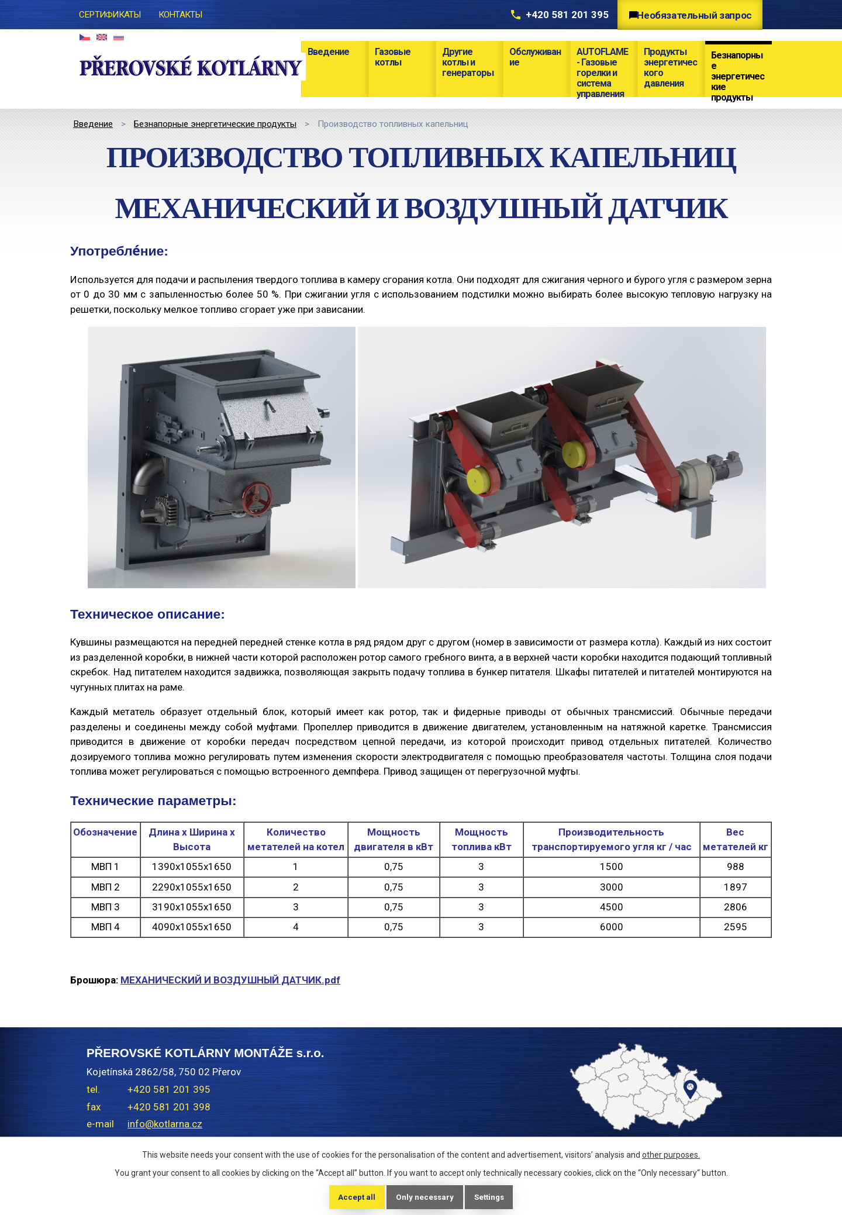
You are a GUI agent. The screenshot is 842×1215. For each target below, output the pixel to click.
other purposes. (671, 1153)
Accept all (353, 1196)
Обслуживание (535, 57)
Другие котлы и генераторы (468, 62)
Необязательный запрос (691, 15)
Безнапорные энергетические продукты (737, 73)
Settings (491, 1196)
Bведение (328, 51)
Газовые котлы (392, 57)
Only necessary (423, 1196)
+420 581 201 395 (553, 14)
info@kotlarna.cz (164, 1124)
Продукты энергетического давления (670, 67)
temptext (631, 1120)
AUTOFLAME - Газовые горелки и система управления (602, 71)
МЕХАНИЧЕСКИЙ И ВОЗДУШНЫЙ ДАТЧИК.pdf (230, 980)
